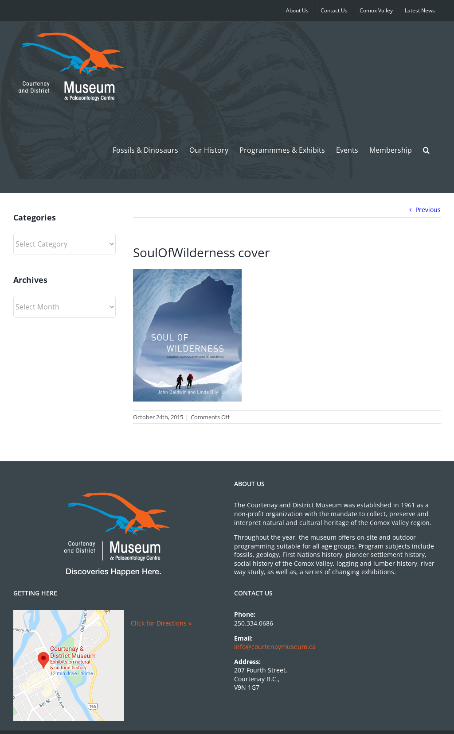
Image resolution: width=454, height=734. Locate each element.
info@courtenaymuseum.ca (275, 646)
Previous (428, 209)
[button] (426, 150)
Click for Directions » (161, 623)
